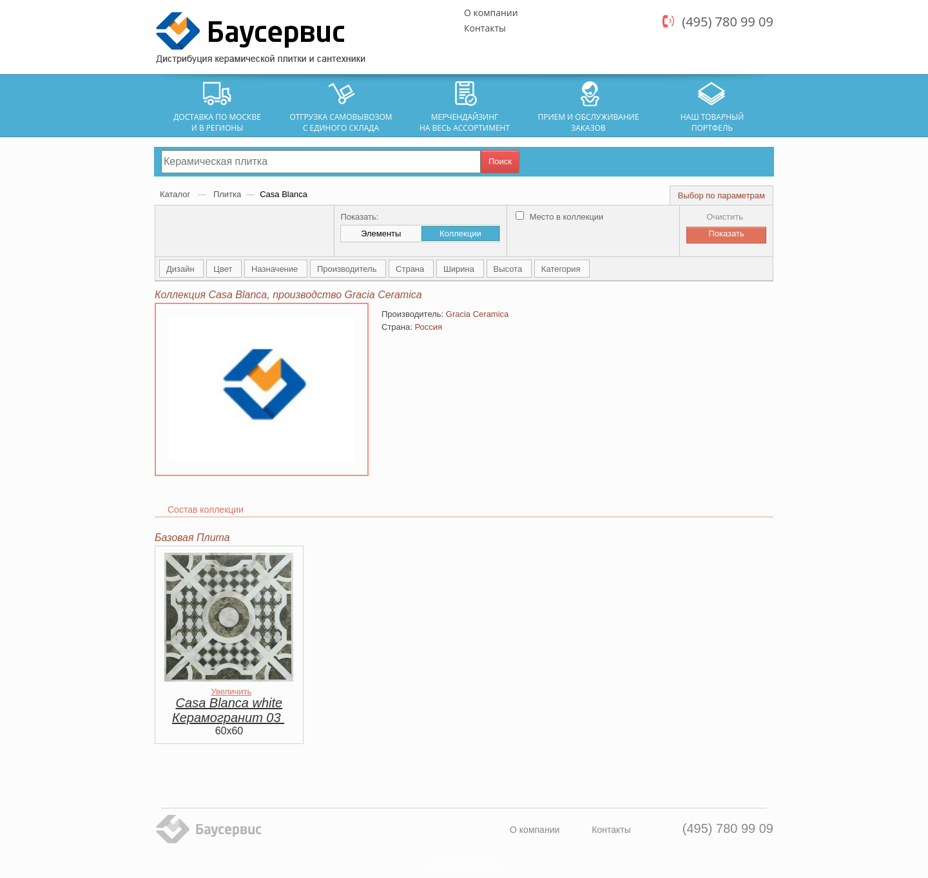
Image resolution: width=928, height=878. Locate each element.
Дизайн (181, 269)
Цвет (224, 269)
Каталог (176, 194)
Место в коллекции (559, 217)
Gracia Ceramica (477, 314)
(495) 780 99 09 (727, 21)
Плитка (227, 194)
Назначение (275, 269)
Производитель (348, 269)
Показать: (359, 217)
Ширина (460, 269)
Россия (428, 327)
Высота (509, 269)
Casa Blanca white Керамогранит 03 (228, 710)
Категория (562, 269)
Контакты (485, 28)
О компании (491, 12)
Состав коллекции (206, 509)
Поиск (500, 161)
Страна (411, 269)
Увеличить (231, 691)
